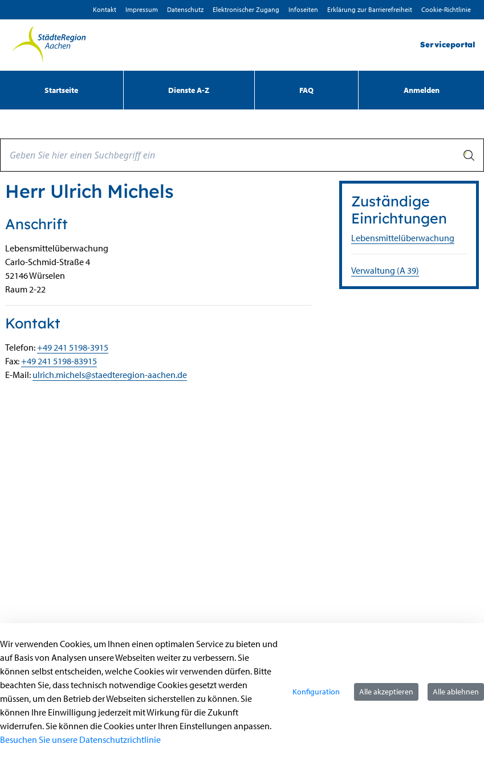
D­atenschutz (185, 9)
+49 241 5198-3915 (72, 347)
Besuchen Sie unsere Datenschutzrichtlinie (80, 739)
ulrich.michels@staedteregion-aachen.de (109, 374)
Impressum (141, 9)
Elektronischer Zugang (246, 9)
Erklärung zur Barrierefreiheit (369, 9)
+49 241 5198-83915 (59, 361)
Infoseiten (303, 9)
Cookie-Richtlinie (446, 9)
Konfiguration (316, 691)
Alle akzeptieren (386, 691)
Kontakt (104, 9)
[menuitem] (61, 90)
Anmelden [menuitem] (422, 90)
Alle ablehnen (456, 691)
